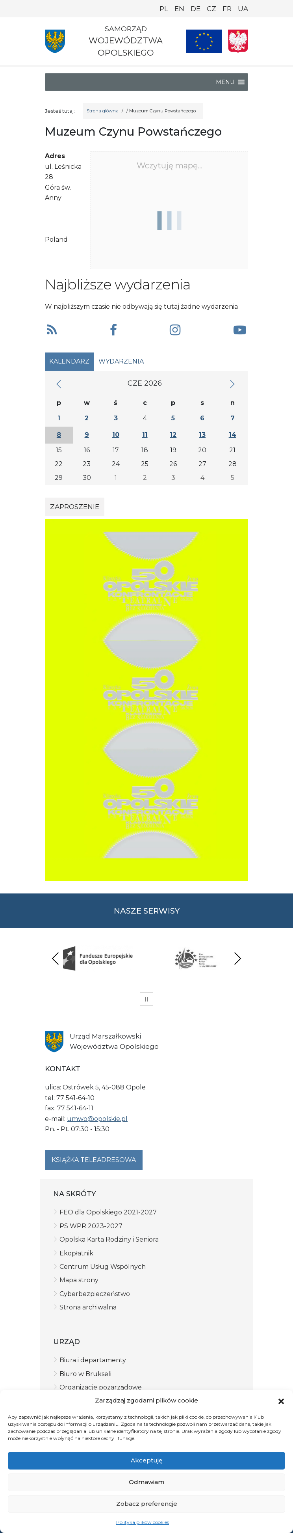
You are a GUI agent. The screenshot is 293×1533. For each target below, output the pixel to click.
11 (145, 434)
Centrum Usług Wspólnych (102, 1266)
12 (173, 434)
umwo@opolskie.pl (97, 1119)
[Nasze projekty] (204, 41)
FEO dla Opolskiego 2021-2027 (108, 1212)
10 (115, 434)
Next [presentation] (237, 958)
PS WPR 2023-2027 (90, 1226)
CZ (211, 9)
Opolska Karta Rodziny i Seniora (109, 1239)
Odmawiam (146, 1482)
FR (227, 9)
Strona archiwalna (88, 1307)
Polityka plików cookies (142, 1522)
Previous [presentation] (55, 958)
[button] (281, 1400)
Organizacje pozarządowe (100, 1387)
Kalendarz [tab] (69, 361)
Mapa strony (78, 1280)
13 (202, 434)
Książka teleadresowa (94, 1160)
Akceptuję (146, 1460)
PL (163, 9)
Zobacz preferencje (146, 1503)
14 (232, 434)
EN (179, 9)
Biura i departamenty (92, 1360)
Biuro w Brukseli (85, 1374)
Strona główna (103, 111)
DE (195, 9)
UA (243, 9)
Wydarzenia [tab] (121, 361)
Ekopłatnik (76, 1253)
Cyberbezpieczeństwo (94, 1294)
